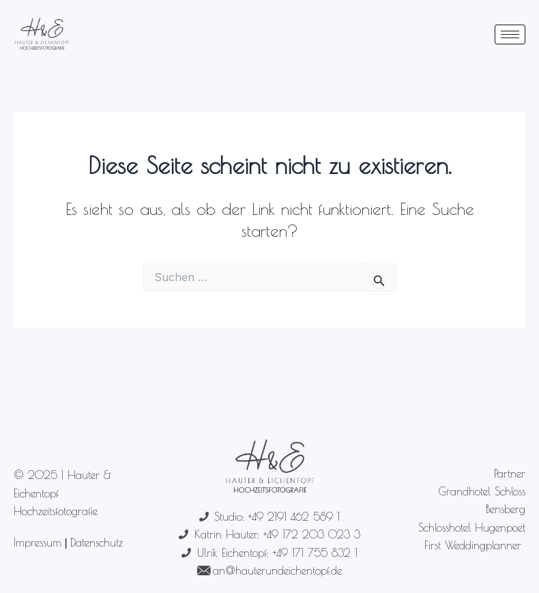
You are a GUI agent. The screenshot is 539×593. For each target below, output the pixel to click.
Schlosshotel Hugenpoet (471, 527)
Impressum (37, 542)
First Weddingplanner (474, 545)
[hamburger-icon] (510, 34)
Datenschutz (96, 542)
